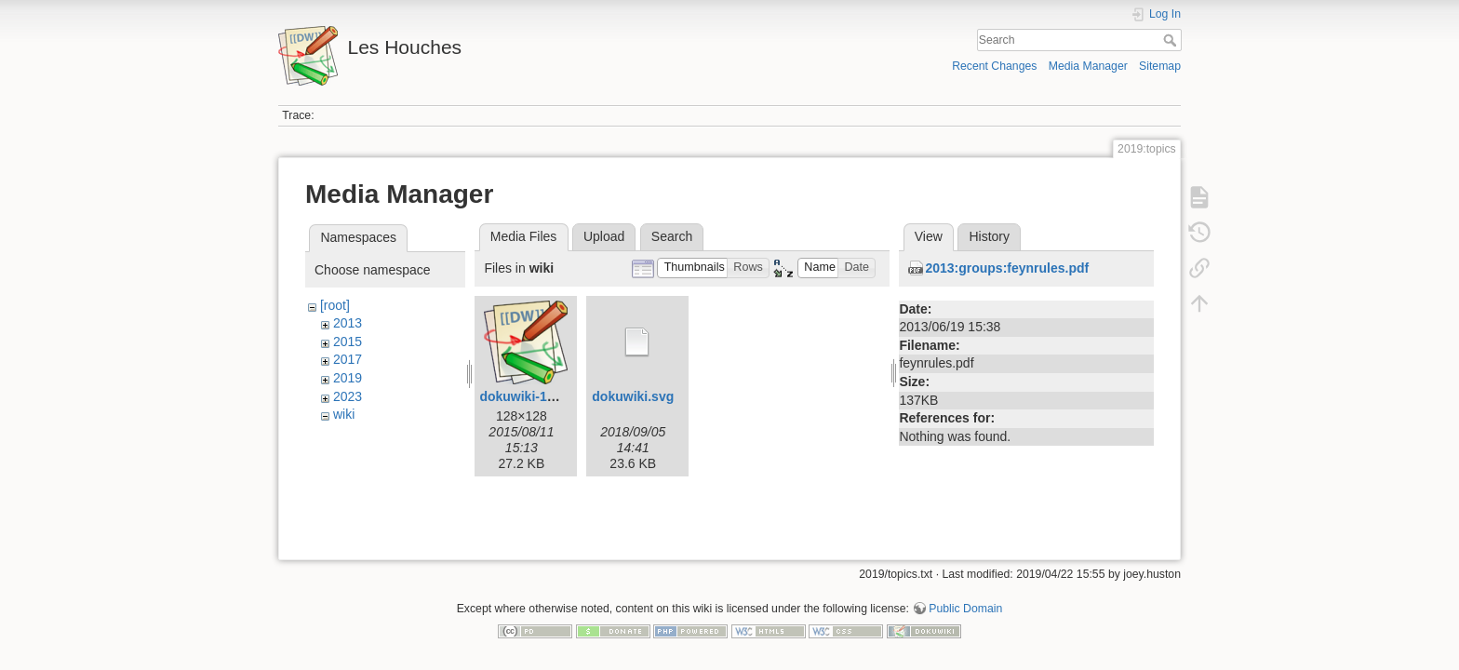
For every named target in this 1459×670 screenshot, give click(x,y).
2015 (347, 341)
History (989, 236)
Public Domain (965, 601)
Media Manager (1088, 66)
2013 (347, 322)
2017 (347, 359)
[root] (335, 305)
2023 (347, 396)
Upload (603, 236)
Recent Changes (994, 66)
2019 (347, 377)
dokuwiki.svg (633, 396)
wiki (344, 414)
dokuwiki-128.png (533, 396)
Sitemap (1160, 66)
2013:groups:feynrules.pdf (1007, 268)
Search (1172, 40)
